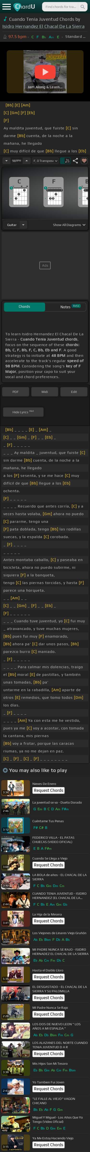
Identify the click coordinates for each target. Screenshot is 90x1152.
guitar (12, 225)
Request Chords (48, 790)
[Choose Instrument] (23, 224)
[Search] (82, 6)
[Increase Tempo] (27, 160)
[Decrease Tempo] (6, 160)
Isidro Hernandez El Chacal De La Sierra (43, 26)
